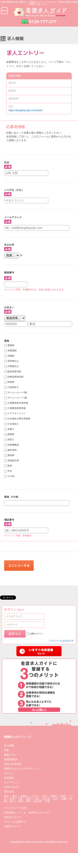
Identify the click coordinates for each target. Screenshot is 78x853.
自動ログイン (36, 633)
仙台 (55, 798)
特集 (6, 750)
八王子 (34, 796)
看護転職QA (10, 759)
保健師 (10, 356)
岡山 (12, 801)
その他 (10, 476)
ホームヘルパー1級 (17, 398)
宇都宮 (53, 796)
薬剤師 (10, 455)
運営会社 (9, 791)
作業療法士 (13, 366)
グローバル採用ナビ (15, 821)
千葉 (47, 801)
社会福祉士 (13, 424)
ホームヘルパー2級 (17, 392)
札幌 (63, 798)
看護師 (10, 345)
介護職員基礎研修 (16, 408)
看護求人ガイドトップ (17, 736)
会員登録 (9, 777)
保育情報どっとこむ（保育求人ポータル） (27, 812)
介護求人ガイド (12, 826)
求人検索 (9, 745)
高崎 (63, 796)
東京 (6, 796)
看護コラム (10, 754)
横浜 (14, 796)
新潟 (12, 798)
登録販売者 (13, 460)
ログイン (9, 773)
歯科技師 (12, 450)
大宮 (44, 796)
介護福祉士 (13, 387)
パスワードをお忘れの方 (61, 640)
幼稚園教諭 (13, 445)
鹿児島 (38, 801)
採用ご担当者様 (12, 764)
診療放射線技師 (15, 377)
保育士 (10, 439)
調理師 (10, 434)
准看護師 (12, 350)
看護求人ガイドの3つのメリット (22, 768)
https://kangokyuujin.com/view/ (25, 110)
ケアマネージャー (16, 413)
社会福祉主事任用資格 (18, 418)
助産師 (10, 382)
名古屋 (46, 798)
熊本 (28, 801)
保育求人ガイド (12, 817)
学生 (9, 471)
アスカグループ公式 (15, 808)
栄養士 (10, 429)
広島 (36, 798)
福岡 (28, 798)
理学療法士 (13, 361)
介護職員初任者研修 (17, 403)
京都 (20, 801)
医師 (9, 466)
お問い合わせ (11, 787)
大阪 (20, 798)
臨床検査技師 (14, 371)
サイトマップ (11, 782)
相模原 (24, 796)
